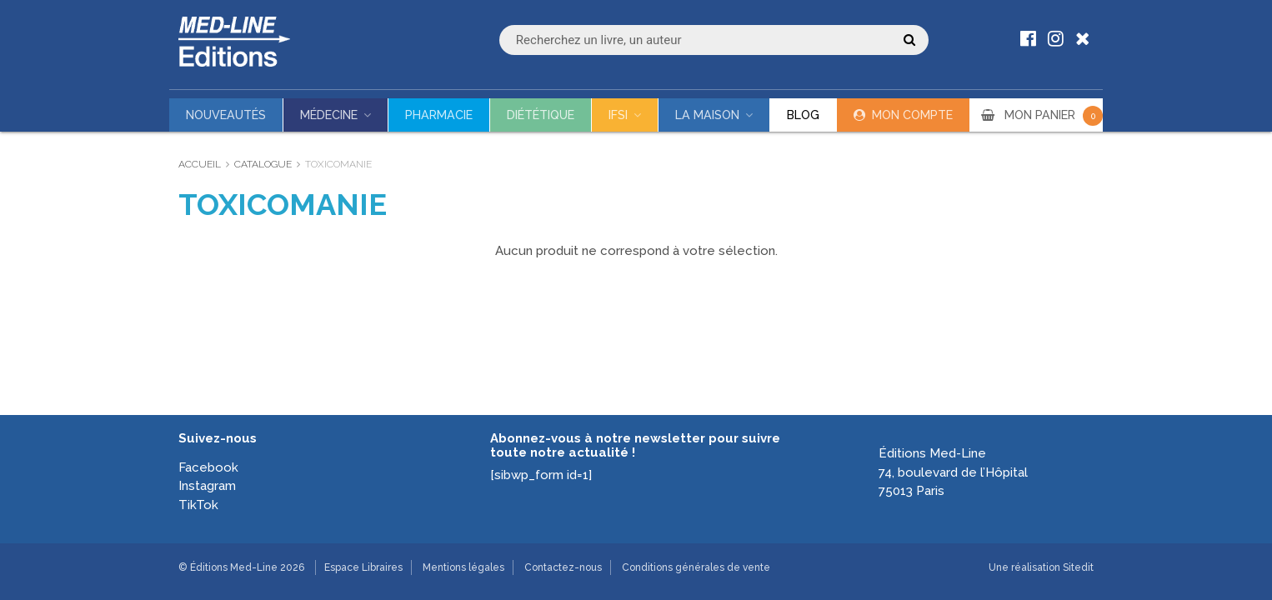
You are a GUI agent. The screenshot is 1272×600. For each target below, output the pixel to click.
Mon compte (912, 115)
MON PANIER (1053, 115)
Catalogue (263, 164)
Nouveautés (226, 115)
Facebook (208, 467)
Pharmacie (439, 115)
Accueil (199, 164)
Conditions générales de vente (696, 567)
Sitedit (1078, 567)
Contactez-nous (563, 567)
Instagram (207, 485)
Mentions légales (463, 567)
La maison (707, 115)
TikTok (198, 505)
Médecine (329, 115)
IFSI (618, 115)
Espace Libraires (363, 567)
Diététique (540, 115)
